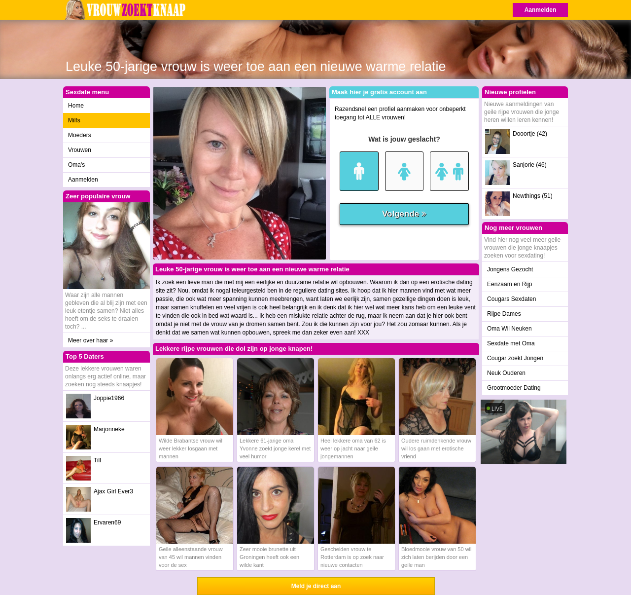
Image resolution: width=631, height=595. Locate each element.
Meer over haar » (90, 340)
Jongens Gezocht (510, 269)
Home (76, 105)
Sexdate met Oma (511, 343)
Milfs (74, 120)
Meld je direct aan (316, 586)
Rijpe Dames (504, 313)
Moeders (79, 135)
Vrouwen (79, 150)
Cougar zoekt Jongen (515, 358)
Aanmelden (541, 9)
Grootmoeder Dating (514, 387)
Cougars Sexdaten (511, 299)
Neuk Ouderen (506, 373)
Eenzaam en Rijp (509, 284)
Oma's (76, 164)
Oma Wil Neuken (509, 328)
